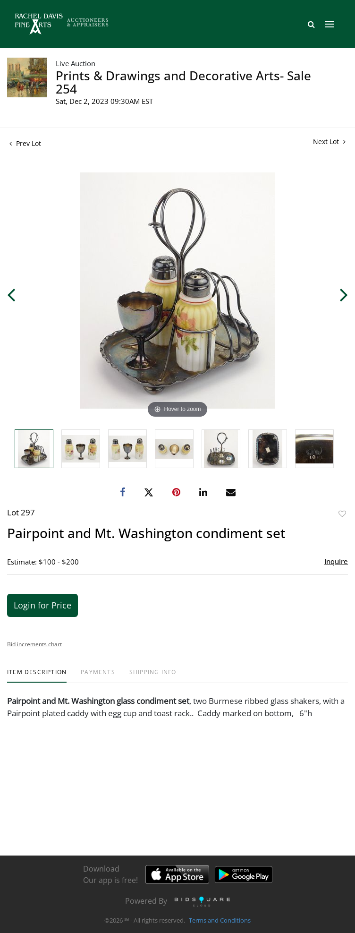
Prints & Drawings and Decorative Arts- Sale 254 (183, 82)
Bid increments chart (34, 644)
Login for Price (42, 605)
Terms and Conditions (220, 920)
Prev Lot (25, 143)
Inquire (336, 561)
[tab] (37, 676)
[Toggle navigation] (329, 24)
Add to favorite (342, 513)
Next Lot (329, 141)
